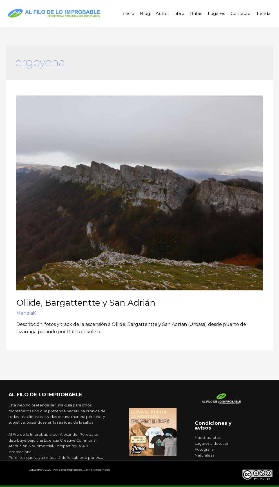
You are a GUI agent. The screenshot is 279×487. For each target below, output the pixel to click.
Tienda (263, 13)
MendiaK (26, 313)
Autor (162, 13)
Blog (145, 13)
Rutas (196, 13)
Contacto (241, 13)
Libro (178, 13)
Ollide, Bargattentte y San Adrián (85, 302)
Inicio (128, 13)
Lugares (216, 13)
